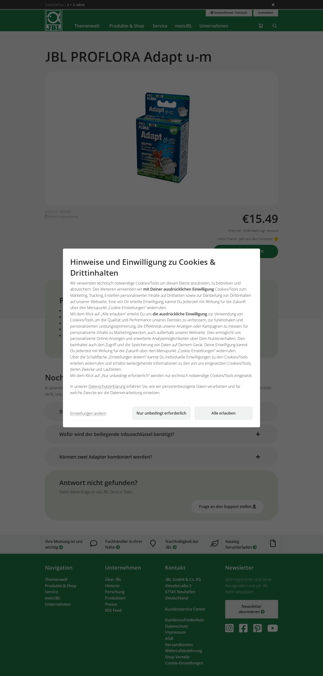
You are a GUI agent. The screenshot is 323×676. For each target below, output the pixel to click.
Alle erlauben (223, 413)
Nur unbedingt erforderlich (161, 413)
